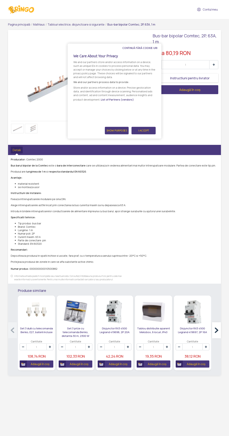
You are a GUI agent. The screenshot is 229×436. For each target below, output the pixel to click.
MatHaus (39, 24)
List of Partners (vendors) (117, 99)
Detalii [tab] (17, 150)
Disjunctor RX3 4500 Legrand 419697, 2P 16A (192, 330)
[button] (216, 330)
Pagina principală (19, 24)
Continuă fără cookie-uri (139, 48)
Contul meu (207, 9)
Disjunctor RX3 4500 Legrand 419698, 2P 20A (115, 330)
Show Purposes (116, 130)
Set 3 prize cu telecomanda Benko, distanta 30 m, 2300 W (75, 332)
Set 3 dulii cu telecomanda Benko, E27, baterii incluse (36, 330)
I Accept (143, 130)
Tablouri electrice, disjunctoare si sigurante (76, 24)
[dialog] (114, 91)
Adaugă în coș (177, 89)
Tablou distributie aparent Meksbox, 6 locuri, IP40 (153, 330)
